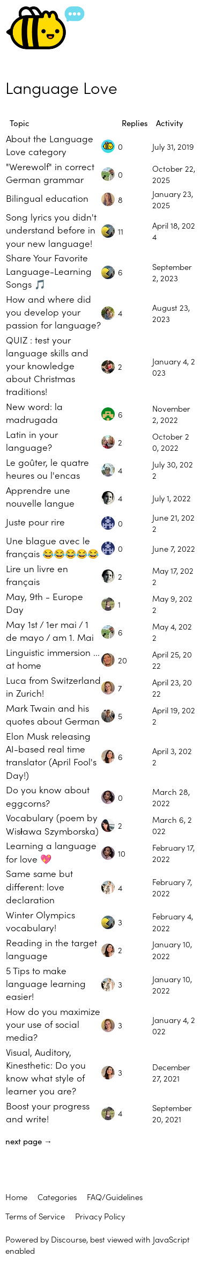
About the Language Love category (49, 144)
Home (16, 1196)
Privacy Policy (100, 1216)
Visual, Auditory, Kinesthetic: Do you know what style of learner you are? (46, 1071)
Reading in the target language (51, 949)
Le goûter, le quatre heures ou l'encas (47, 468)
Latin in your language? (32, 440)
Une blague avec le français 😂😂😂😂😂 (52, 547)
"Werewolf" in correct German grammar (50, 172)
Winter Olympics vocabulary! (40, 921)
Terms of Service (35, 1216)
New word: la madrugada (34, 412)
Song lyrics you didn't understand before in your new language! (51, 229)
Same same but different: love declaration (39, 885)
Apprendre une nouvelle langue (40, 496)
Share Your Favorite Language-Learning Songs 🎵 (49, 270)
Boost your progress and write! (48, 1112)
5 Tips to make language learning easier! (46, 983)
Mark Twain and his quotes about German (53, 714)
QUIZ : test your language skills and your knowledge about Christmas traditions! (47, 365)
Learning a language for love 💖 (51, 851)
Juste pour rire (35, 521)
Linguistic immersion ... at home (53, 658)
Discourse (68, 1239)
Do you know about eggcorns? (48, 796)
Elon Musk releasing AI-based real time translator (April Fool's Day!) (51, 755)
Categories (57, 1196)
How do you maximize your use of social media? (53, 1023)
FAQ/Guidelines (115, 1196)
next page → (28, 1140)
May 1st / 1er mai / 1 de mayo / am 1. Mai (50, 630)
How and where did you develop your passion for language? (53, 311)
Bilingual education (47, 197)
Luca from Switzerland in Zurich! (53, 686)
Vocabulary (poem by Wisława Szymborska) (52, 823)
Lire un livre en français (37, 574)
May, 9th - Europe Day (44, 602)
